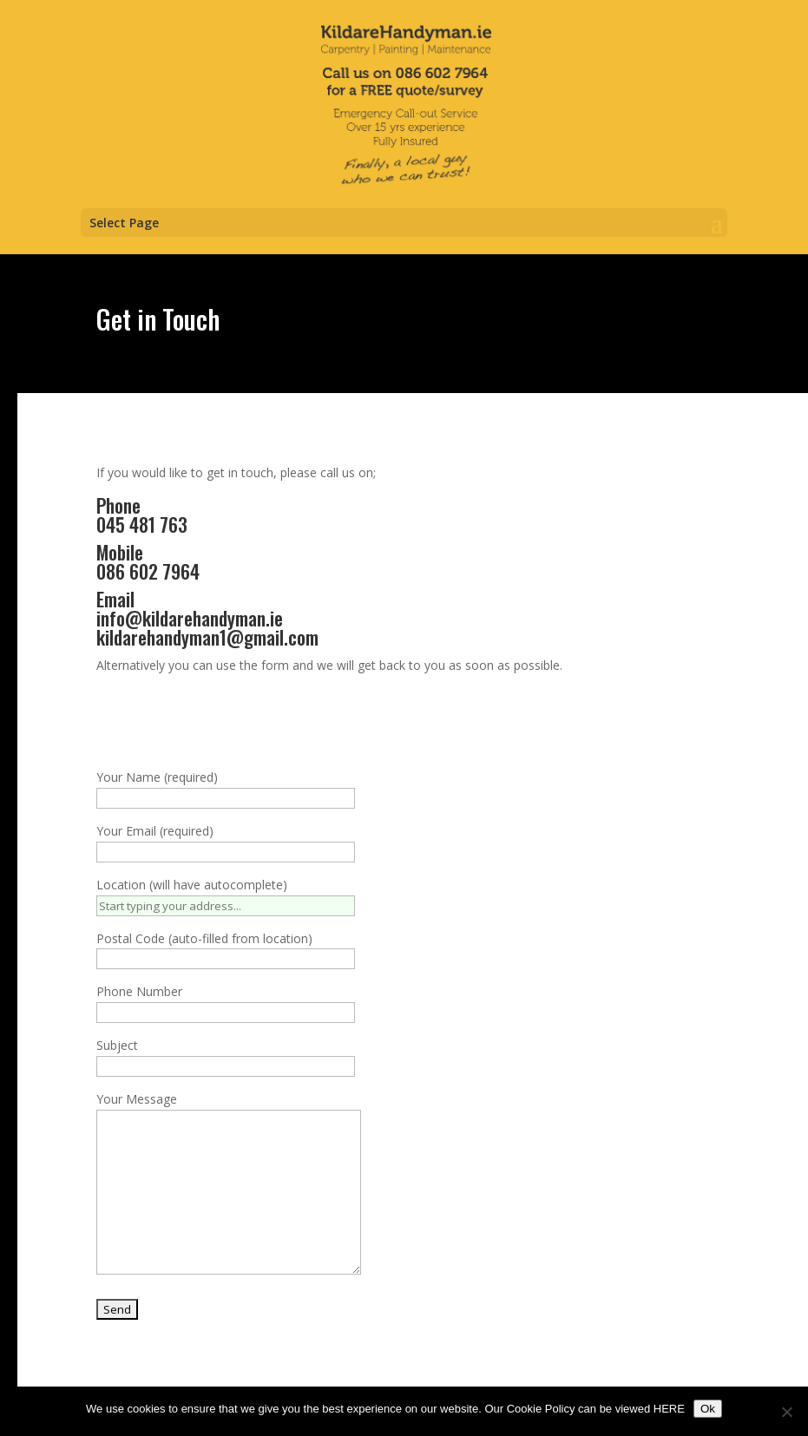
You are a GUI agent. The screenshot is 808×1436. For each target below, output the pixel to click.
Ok (707, 1408)
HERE (669, 1408)
